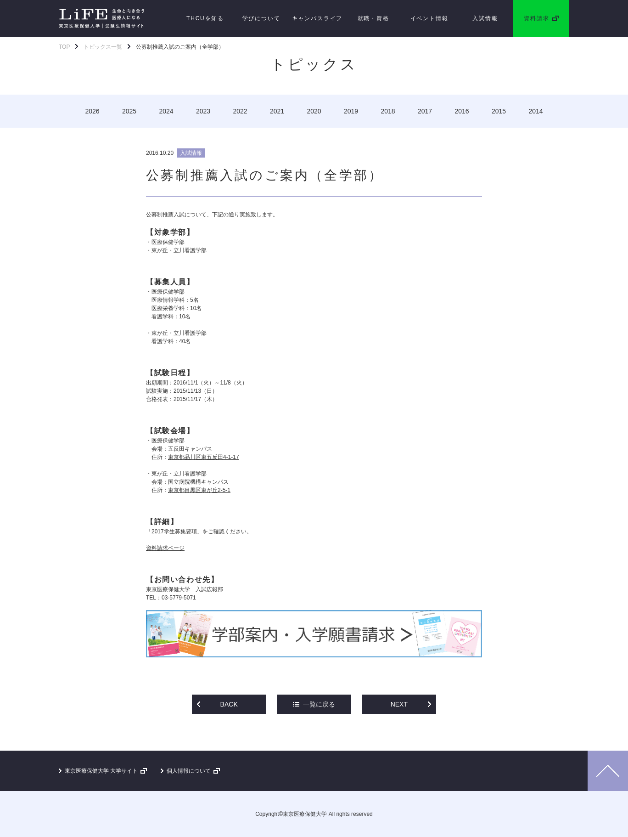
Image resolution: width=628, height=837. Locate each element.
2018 (388, 111)
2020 (314, 111)
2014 (535, 111)
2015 (499, 111)
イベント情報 (429, 18)
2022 (240, 111)
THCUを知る (205, 18)
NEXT (399, 704)
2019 (351, 111)
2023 (203, 111)
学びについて (261, 18)
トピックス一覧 (103, 47)
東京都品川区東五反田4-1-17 (203, 457)
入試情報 (485, 18)
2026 (92, 111)
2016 (461, 111)
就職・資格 (373, 18)
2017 (425, 111)
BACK (229, 704)
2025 (129, 111)
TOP (64, 47)
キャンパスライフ (317, 18)
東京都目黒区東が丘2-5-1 (199, 490)
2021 (277, 111)
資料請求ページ (165, 548)
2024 (166, 111)
